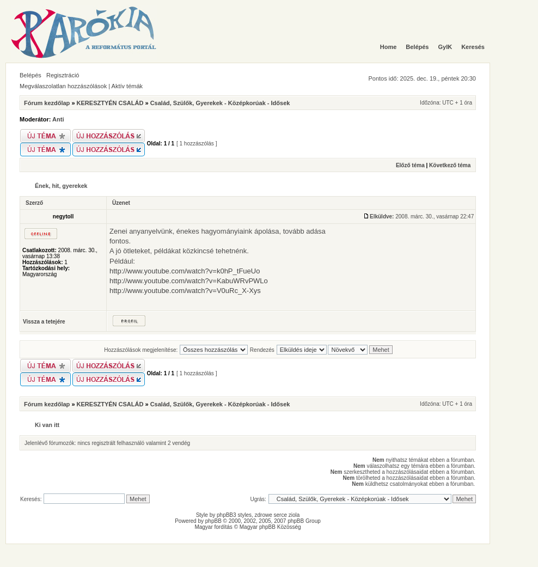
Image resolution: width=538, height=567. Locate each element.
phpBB (213, 521)
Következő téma (449, 165)
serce (280, 515)
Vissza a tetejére (44, 322)
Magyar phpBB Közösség (270, 527)
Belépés (30, 75)
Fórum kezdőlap (47, 103)
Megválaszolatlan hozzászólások (63, 86)
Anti (58, 119)
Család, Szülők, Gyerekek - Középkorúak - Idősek (220, 103)
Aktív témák (127, 86)
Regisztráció (63, 75)
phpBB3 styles (234, 515)
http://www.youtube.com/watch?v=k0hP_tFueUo (184, 271)
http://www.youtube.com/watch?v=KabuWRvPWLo (188, 281)
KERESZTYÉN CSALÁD (110, 103)
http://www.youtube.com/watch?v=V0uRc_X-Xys (185, 290)
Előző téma (410, 165)
